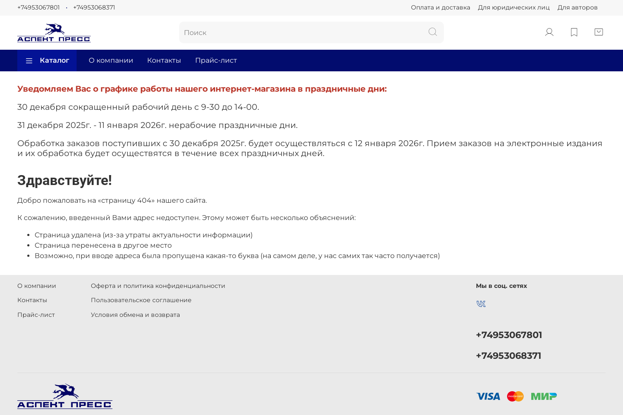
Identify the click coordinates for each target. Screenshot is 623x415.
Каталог (47, 60)
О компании (111, 60)
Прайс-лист (216, 60)
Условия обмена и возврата (135, 315)
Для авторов (578, 7)
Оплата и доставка (440, 7)
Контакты (164, 60)
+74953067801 (38, 7)
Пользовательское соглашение (141, 300)
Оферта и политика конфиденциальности (158, 286)
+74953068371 (94, 7)
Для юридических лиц (514, 7)
